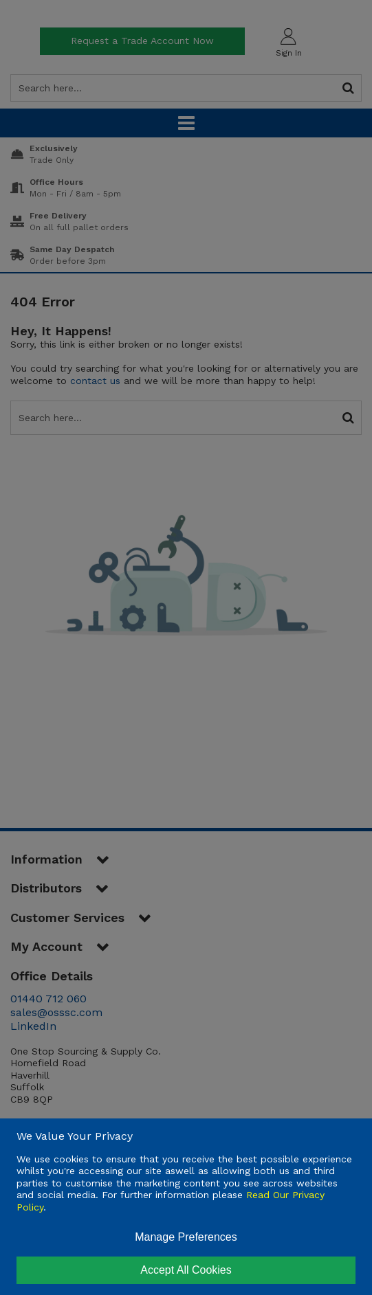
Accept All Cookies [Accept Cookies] (186, 1270)
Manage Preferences (186, 1237)
